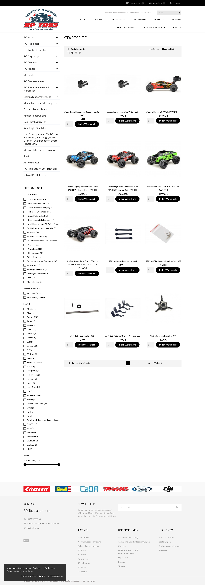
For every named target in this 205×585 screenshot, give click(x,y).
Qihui (30, 407)
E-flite (31, 350)
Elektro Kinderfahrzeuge (37, 96)
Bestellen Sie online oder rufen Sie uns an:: (121, 13)
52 (148, 363)
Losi (30, 391)
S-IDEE (32, 424)
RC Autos (99, 20)
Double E (32, 346)
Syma (30, 428)
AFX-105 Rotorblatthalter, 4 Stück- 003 (122, 336)
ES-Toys (32, 354)
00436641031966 (144, 13)
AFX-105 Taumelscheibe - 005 (163, 336)
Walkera (32, 445)
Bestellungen (165, 542)
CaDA (31, 329)
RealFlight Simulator (34, 121)
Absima (31, 309)
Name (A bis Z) (170, 49)
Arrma (31, 321)
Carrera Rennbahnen (154, 28)
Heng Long (33, 370)
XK (29, 449)
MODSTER (34, 395)
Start (83, 20)
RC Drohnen (139, 20)
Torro (31, 432)
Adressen (163, 550)
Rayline (31, 412)
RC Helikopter (119, 20)
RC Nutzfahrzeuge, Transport (40, 150)
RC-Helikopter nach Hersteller (40, 168)
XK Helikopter (31, 162)
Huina (31, 383)
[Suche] (169, 13)
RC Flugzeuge (31, 56)
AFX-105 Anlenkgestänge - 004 (123, 261)
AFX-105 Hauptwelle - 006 (82, 336)
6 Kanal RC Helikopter (35, 175)
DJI (30, 342)
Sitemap (121, 566)
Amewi (32, 317)
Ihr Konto (166, 530)
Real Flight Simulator (34, 128)
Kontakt (122, 562)
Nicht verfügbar (36, 297)
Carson (31, 337)
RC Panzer (159, 20)
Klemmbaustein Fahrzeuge (38, 103)
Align (30, 313)
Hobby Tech (33, 375)
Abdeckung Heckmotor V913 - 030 (122, 112)
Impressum (123, 557)
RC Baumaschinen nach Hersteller (36, 89)
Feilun (31, 366)
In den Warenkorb (87, 124)
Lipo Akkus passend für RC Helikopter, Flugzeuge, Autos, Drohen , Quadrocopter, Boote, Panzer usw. (40, 139)
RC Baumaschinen (33, 81)
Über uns (122, 546)
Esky (30, 358)
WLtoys (32, 440)
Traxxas (32, 436)
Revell (31, 416)
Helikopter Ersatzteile (35, 49)
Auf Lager (34, 293)
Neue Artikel (83, 537)
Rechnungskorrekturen (169, 546)
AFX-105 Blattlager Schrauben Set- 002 (163, 261)
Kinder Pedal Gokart (34, 115)
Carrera (32, 333)
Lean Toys (33, 387)
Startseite (82, 571)
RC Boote (176, 20)
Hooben (32, 379)
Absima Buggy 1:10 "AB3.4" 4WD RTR (163, 112)
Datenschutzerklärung (33, 576)
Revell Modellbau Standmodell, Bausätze (43, 420)
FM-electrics (34, 362)
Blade (31, 325)
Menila (31, 399)
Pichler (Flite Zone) (37, 403)
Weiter (158, 363)
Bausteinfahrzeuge (126, 28)
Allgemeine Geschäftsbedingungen (134, 542)
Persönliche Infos (166, 537)
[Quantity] (69, 124)
